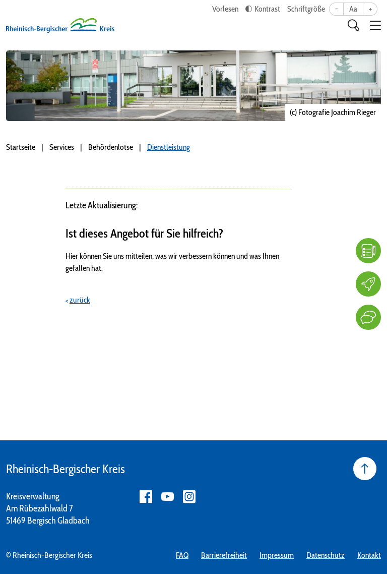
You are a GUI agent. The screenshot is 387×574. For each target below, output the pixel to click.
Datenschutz (325, 555)
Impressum (277, 555)
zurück (80, 300)
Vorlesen (225, 9)
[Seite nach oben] (365, 468)
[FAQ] (368, 250)
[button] (375, 25)
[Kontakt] (368, 317)
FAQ (182, 555)
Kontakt (369, 555)
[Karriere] (368, 284)
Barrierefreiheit (224, 555)
